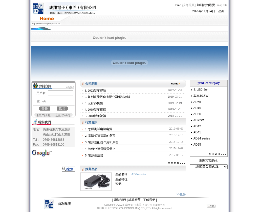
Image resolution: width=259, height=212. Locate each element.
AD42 (197, 124)
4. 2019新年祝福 (95, 107)
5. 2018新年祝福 (95, 114)
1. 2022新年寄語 (95, 88)
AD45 (197, 106)
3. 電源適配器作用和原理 (101, 140)
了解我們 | (150, 198)
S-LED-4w (200, 88)
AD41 (197, 130)
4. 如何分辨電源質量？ (100, 147)
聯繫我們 (120, 198)
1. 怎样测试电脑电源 (98, 127)
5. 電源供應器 (94, 153)
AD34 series (138, 172)
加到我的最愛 (206, 3)
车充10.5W (200, 94)
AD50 (197, 112)
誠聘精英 (134, 198)
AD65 (197, 100)
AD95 (197, 142)
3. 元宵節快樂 (94, 101)
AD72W (198, 118)
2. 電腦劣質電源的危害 (100, 133)
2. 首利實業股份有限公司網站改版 (107, 95)
